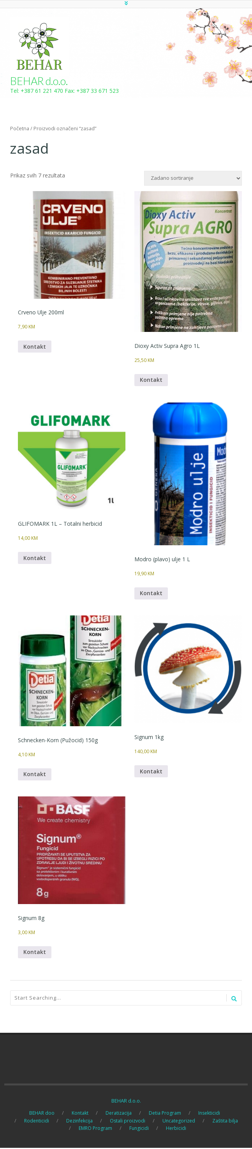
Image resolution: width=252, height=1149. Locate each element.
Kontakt (34, 346)
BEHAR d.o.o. (39, 80)
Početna (19, 128)
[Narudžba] (193, 178)
